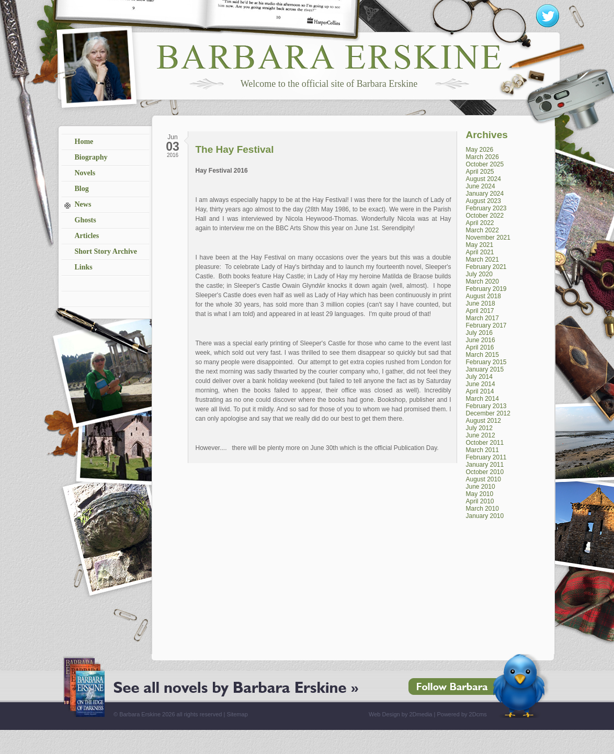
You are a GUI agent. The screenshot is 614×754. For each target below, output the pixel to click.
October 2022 (485, 215)
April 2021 (480, 252)
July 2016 (479, 332)
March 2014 (482, 398)
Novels (85, 173)
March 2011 (482, 450)
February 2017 (486, 325)
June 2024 (480, 186)
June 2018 (480, 303)
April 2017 (480, 310)
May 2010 (480, 494)
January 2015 (485, 369)
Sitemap (236, 714)
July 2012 (479, 428)
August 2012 (483, 420)
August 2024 (483, 179)
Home (84, 141)
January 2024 (485, 193)
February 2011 (486, 457)
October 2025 (485, 164)
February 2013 (486, 406)
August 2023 (483, 201)
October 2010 (485, 472)
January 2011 (485, 464)
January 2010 (485, 516)
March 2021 (482, 259)
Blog (82, 189)
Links (84, 267)
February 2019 (486, 288)
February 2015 (486, 362)
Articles (87, 236)
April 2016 (480, 347)
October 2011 (485, 442)
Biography (91, 157)
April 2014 (480, 391)
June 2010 (480, 486)
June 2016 (480, 340)
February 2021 (486, 267)
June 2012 (480, 435)
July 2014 (479, 376)
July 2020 (479, 274)
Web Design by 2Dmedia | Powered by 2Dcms (428, 714)
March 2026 (482, 157)
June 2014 (480, 384)
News (83, 204)
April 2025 (480, 171)
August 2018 (483, 296)
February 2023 (486, 208)
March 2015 (482, 354)
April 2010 (480, 501)
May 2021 (480, 245)
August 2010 (483, 479)
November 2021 (488, 237)
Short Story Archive (106, 251)
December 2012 (488, 413)
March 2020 (482, 281)
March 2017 (482, 318)
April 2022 (480, 223)
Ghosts (85, 220)
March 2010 (482, 508)
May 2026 (480, 149)
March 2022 (482, 230)
